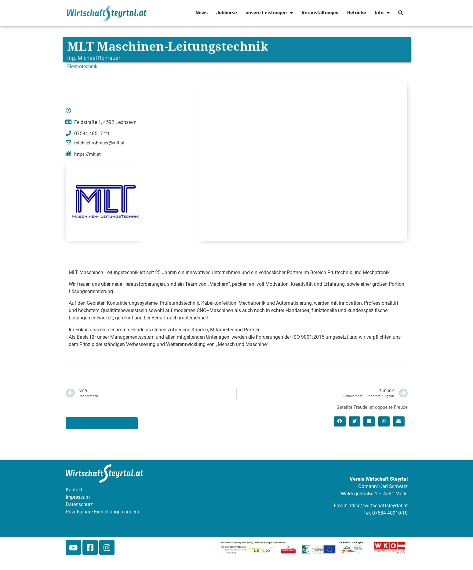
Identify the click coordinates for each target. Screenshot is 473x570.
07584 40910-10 (390, 513)
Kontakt (74, 490)
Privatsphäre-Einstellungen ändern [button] (102, 512)
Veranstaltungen (320, 13)
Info (382, 12)
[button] (339, 421)
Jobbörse (226, 13)
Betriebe (356, 13)
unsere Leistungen (269, 12)
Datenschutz (79, 504)
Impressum (78, 497)
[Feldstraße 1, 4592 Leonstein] (301, 160)
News (201, 13)
